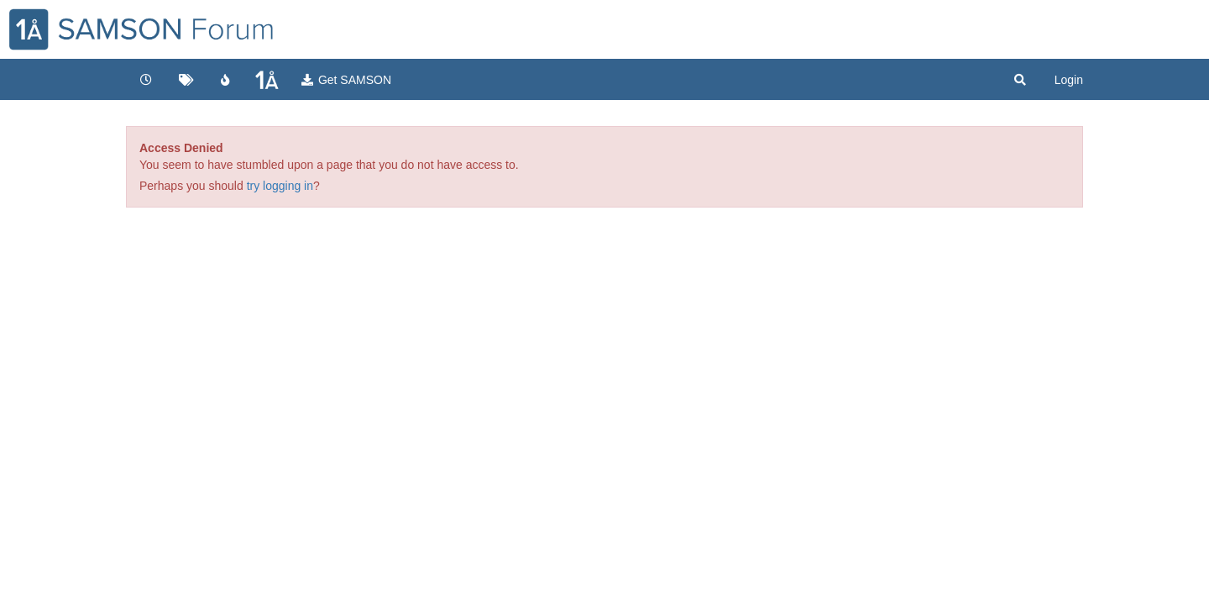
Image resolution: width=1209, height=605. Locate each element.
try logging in (280, 185)
